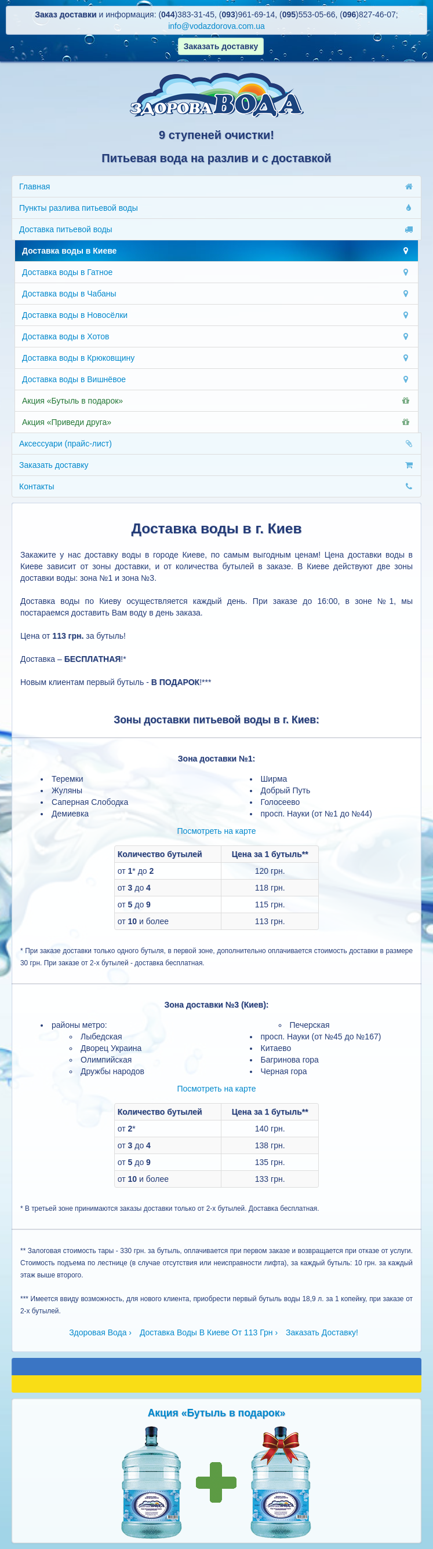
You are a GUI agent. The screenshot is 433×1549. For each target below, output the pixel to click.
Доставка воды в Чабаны (216, 293)
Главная (216, 186)
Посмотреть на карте (216, 831)
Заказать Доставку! (322, 1332)
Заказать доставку (216, 465)
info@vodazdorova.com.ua (216, 26)
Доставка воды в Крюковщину (216, 357)
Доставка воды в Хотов (216, 336)
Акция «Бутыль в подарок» (216, 400)
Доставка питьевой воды (216, 229)
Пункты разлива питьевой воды (216, 208)
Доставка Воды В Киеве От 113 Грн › (209, 1332)
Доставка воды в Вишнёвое (216, 379)
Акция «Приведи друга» (216, 422)
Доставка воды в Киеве (216, 250)
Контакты (216, 486)
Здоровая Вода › (100, 1332)
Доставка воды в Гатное (216, 272)
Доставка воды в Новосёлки (216, 315)
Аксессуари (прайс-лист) (216, 443)
